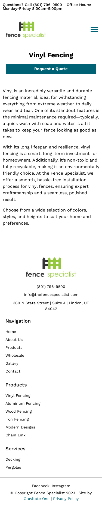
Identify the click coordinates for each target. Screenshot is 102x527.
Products (16, 385)
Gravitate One (37, 498)
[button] (94, 29)
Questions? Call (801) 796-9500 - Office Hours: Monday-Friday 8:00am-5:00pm (47, 6)
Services (15, 448)
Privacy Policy (66, 498)
